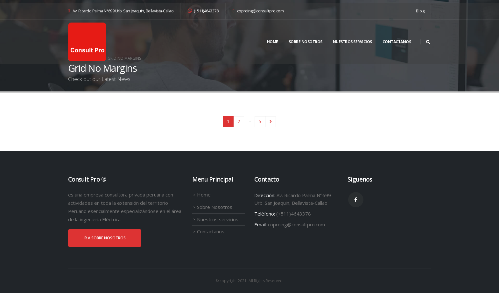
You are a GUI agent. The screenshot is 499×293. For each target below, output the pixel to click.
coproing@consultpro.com (258, 11)
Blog (420, 11)
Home (272, 41)
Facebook (355, 199)
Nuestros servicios (352, 41)
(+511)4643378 (203, 11)
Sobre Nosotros (305, 41)
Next (270, 121)
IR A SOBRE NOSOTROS (105, 238)
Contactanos (397, 41)
